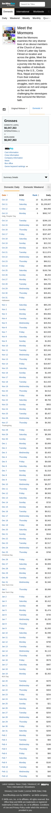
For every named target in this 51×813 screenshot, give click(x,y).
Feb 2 (4, 735)
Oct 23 (4, 261)
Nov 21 (5, 395)
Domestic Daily (11, 187)
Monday (22, 213)
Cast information (11, 152)
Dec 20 (5, 529)
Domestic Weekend (34, 187)
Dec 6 (4, 466)
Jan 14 (5, 651)
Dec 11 (5, 489)
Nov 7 (4, 332)
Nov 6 (4, 327)
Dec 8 (4, 475)
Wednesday (24, 225)
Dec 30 (5, 577)
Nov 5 (4, 323)
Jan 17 (5, 665)
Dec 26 (5, 559)
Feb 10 (5, 767)
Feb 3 (4, 740)
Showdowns (30, 787)
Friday (21, 200)
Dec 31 (5, 582)
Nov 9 (4, 341)
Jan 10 (5, 633)
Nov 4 (4, 318)
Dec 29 (5, 573)
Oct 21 (4, 252)
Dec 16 (5, 511)
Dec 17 (5, 516)
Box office (9, 163)
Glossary (8, 791)
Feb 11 (5, 771)
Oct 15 (4, 225)
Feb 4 (4, 744)
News (7, 160)
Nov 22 (5, 400)
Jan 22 (5, 690)
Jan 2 (4, 597)
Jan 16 (5, 660)
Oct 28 (4, 284)
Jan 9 (4, 628)
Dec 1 (4, 443)
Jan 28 (5, 717)
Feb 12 (5, 776)
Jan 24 (5, 699)
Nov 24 (5, 409)
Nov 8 (4, 336)
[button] (47, 3)
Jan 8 (4, 624)
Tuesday (22, 220)
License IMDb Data (33, 791)
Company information (14, 158)
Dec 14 (5, 502)
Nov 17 (5, 377)
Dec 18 (5, 520)
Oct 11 (4, 204)
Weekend (15, 18)
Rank (35, 195)
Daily (4, 18)
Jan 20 (5, 681)
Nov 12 (5, 355)
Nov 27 (5, 423)
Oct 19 (4, 243)
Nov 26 (5, 418)
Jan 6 (4, 615)
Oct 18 (4, 239)
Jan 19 (5, 674)
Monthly (37, 18)
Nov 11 (5, 350)
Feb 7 (4, 758)
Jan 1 (4, 589)
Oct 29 (4, 288)
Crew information (12, 155)
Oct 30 (4, 293)
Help (45, 791)
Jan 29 (5, 722)
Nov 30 (5, 439)
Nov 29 (5, 434)
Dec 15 (5, 507)
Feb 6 (4, 753)
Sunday (22, 209)
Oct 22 (4, 257)
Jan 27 (5, 713)
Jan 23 (5, 694)
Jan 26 (5, 708)
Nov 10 (5, 346)
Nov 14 (5, 364)
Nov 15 (5, 368)
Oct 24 (4, 266)
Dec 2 (4, 448)
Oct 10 (4, 200)
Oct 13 (4, 213)
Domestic (8, 11)
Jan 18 (5, 669)
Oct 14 (4, 220)
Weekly (26, 18)
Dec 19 (5, 525)
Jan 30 (5, 726)
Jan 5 (4, 610)
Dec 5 (4, 462)
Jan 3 (4, 601)
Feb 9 (4, 762)
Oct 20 (4, 248)
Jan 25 (5, 704)
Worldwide (38, 11)
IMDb (37, 795)
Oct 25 (4, 270)
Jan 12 (5, 642)
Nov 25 (5, 413)
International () (12, 131)
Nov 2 (4, 309)
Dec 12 (5, 493)
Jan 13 (5, 646)
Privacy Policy (19, 807)
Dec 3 (4, 452)
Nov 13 (5, 359)
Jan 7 (4, 619)
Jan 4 (4, 606)
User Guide (18, 791)
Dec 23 (5, 543)
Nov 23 (5, 404)
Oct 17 (4, 234)
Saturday (23, 204)
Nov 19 (5, 386)
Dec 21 (5, 534)
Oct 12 (4, 209)
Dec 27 (5, 564)
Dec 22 (5, 539)
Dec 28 (5, 568)
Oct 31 (4, 297)
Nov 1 (4, 305)
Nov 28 (5, 430)
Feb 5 (4, 749)
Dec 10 (5, 484)
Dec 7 (4, 471)
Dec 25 (5, 552)
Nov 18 (5, 382)
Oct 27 (4, 279)
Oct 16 (4, 230)
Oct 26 (4, 275)
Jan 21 (5, 685)
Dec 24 (5, 548)
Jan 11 (5, 637)
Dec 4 (4, 457)
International (22, 11)
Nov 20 (5, 391)
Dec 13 (5, 498)
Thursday (23, 230)
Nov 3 (4, 314)
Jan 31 (5, 731)
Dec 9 (4, 480)
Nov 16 (5, 373)
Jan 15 (5, 655)
